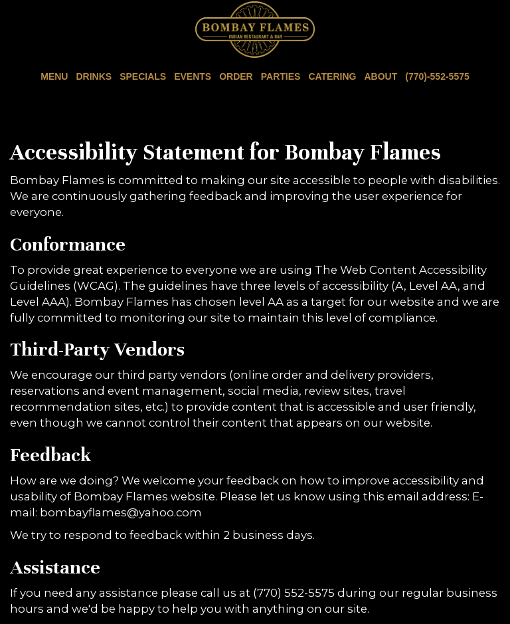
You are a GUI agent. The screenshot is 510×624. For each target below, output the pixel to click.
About (380, 76)
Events (192, 76)
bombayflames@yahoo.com (121, 512)
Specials (143, 76)
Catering (332, 76)
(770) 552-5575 (294, 592)
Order (236, 76)
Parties (281, 76)
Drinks (94, 76)
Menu (54, 76)
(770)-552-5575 (435, 76)
